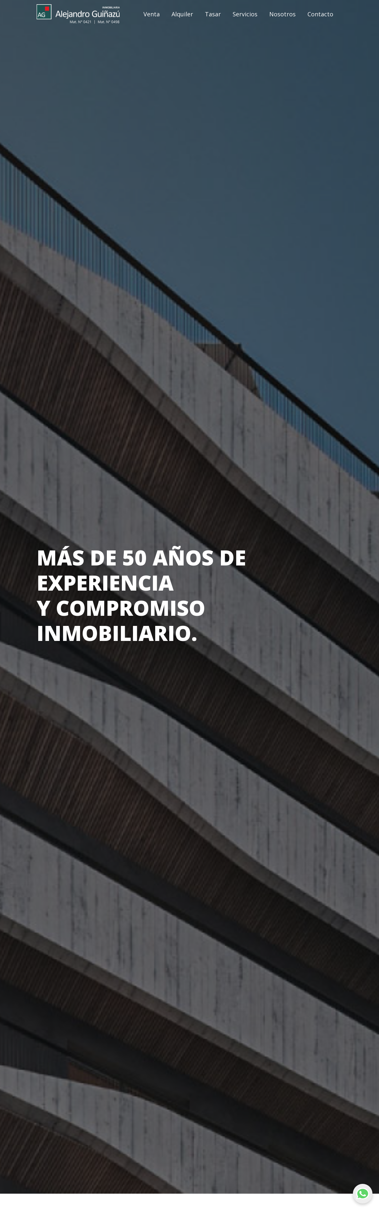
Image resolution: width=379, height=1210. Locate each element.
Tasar (213, 14)
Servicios (245, 14)
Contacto (320, 14)
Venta (151, 14)
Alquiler (182, 14)
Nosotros (282, 14)
